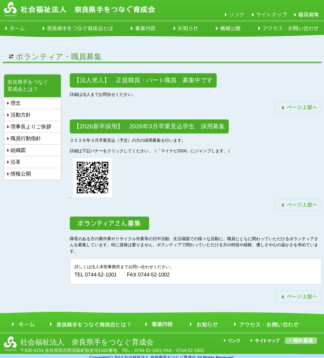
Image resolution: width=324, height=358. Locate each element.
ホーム (17, 28)
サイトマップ (271, 14)
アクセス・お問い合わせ (291, 28)
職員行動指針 (26, 138)
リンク (236, 14)
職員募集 (309, 14)
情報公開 (230, 28)
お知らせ (188, 28)
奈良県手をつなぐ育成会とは (80, 28)
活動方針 (21, 115)
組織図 (18, 150)
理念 (16, 103)
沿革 (16, 162)
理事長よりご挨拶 (31, 126)
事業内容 (145, 28)
